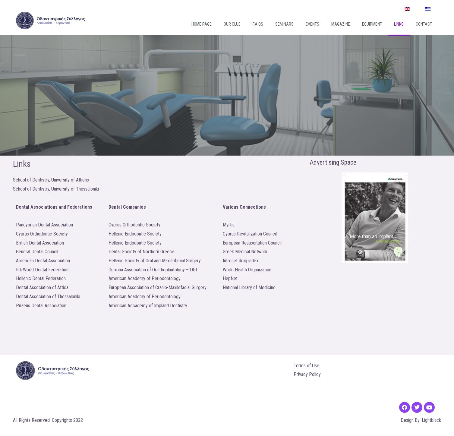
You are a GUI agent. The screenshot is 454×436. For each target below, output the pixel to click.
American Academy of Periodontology (145, 278)
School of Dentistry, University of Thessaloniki (56, 189)
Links (399, 24)
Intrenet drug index (240, 261)
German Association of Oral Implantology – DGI (153, 270)
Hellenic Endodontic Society (135, 234)
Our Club (232, 24)
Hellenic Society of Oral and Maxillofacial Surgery (155, 261)
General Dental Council (37, 251)
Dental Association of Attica (42, 287)
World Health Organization (247, 270)
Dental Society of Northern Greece (141, 251)
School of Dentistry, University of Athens (51, 180)
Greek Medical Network (245, 251)
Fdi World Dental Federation (42, 270)
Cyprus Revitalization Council (250, 234)
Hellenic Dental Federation (41, 278)
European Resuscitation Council (252, 243)
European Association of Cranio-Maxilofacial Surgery (158, 287)
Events (312, 24)
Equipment (372, 24)
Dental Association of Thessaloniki (48, 296)
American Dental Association (43, 261)
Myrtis (229, 225)
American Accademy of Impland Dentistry (148, 305)
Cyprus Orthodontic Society (42, 234)
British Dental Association (40, 243)
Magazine (340, 24)
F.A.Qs (258, 24)
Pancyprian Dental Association (44, 225)
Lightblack (431, 420)
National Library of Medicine (249, 287)
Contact (424, 24)
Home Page (201, 24)
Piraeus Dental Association (41, 305)
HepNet (230, 278)
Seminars (284, 24)
